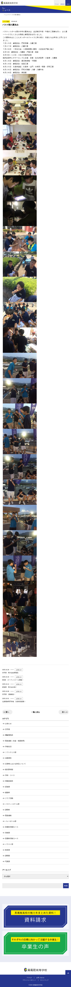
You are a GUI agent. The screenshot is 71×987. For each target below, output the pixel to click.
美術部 (7, 833)
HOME (2, 14)
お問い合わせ (40, 977)
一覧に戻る (35, 712)
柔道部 (7, 787)
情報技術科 (9, 781)
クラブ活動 (9, 798)
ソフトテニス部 (10, 752)
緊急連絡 (8, 815)
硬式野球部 (9, 769)
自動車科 (8, 758)
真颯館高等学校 (9, 2)
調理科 (7, 810)
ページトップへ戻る (68, 973)
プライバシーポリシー (29, 980)
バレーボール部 (10, 821)
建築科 (7, 792)
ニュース (7, 14)
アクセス (29, 977)
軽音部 (7, 850)
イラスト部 (9, 844)
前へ (7, 712)
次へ (63, 712)
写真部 (7, 861)
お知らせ (8, 723)
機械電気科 (9, 735)
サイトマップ (44, 980)
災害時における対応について (15, 764)
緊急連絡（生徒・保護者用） (15, 741)
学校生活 (8, 746)
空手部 (7, 729)
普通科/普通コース (11, 827)
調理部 (7, 856)
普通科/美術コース (11, 838)
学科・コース (10, 775)
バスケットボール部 (12, 804)
